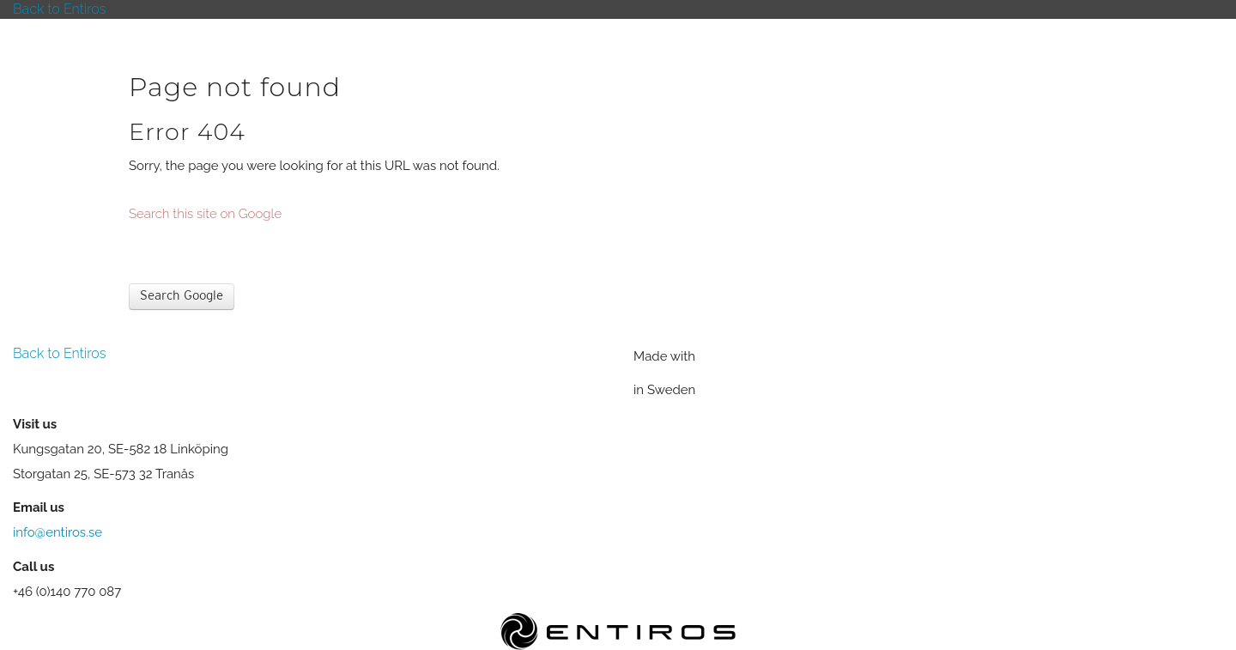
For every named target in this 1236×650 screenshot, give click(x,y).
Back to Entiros (59, 9)
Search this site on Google (205, 214)
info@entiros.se (57, 532)
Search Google (181, 296)
